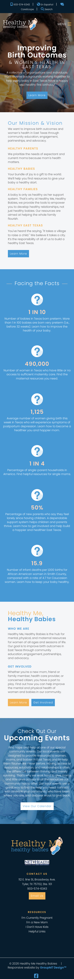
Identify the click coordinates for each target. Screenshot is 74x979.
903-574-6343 (20, 4)
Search (47, 9)
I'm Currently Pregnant (37, 918)
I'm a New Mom (37, 922)
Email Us (37, 896)
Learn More (37, 95)
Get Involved (43, 702)
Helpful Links (37, 931)
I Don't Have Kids (37, 927)
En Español (45, 4)
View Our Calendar (37, 806)
